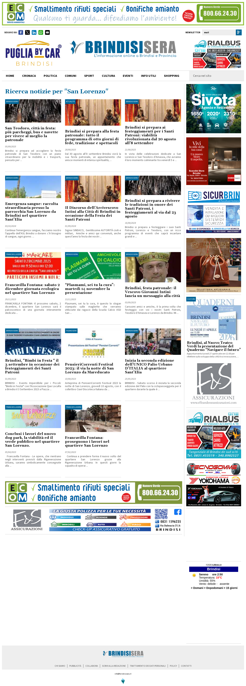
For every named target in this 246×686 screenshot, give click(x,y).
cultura (108, 76)
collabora (91, 666)
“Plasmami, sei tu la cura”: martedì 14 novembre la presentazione (90, 289)
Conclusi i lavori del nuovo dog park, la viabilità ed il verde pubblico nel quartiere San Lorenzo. (32, 440)
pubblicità (75, 666)
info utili (148, 76)
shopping (171, 76)
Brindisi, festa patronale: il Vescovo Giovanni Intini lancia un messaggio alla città (152, 292)
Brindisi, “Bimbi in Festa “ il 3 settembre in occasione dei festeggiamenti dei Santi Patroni (32, 366)
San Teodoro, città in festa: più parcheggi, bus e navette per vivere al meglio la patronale (31, 134)
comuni (70, 76)
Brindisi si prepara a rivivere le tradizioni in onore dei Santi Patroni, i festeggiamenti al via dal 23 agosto (152, 209)
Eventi (128, 76)
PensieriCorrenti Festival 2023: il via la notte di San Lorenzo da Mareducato (89, 368)
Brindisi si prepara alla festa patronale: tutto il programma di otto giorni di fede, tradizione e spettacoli (92, 137)
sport (89, 76)
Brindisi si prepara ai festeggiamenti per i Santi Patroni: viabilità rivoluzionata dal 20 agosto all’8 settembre (150, 135)
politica (50, 76)
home (10, 76)
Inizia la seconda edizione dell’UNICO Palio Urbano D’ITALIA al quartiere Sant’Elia (149, 366)
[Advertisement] (213, 534)
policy (173, 666)
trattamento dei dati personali (148, 666)
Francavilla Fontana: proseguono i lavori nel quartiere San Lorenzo (87, 442)
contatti (186, 666)
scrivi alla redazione (114, 666)
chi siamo (60, 666)
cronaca (29, 76)
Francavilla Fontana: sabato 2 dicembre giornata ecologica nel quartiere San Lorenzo (32, 289)
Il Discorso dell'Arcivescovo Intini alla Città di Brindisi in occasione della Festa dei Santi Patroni (92, 214)
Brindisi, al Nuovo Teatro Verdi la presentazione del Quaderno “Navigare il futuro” (214, 346)
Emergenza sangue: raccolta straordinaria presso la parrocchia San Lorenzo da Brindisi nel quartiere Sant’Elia (31, 212)
